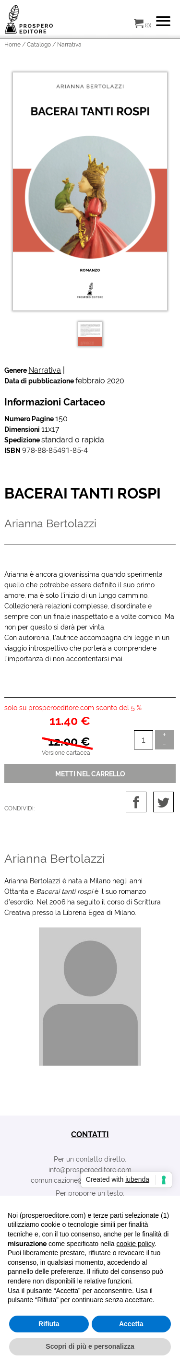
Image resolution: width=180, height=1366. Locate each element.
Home (12, 44)
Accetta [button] (131, 1324)
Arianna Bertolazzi (54, 858)
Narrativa (44, 370)
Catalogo (39, 44)
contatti (90, 1134)
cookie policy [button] (136, 1243)
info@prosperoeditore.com (90, 1170)
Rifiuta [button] (49, 1324)
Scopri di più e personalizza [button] (90, 1346)
